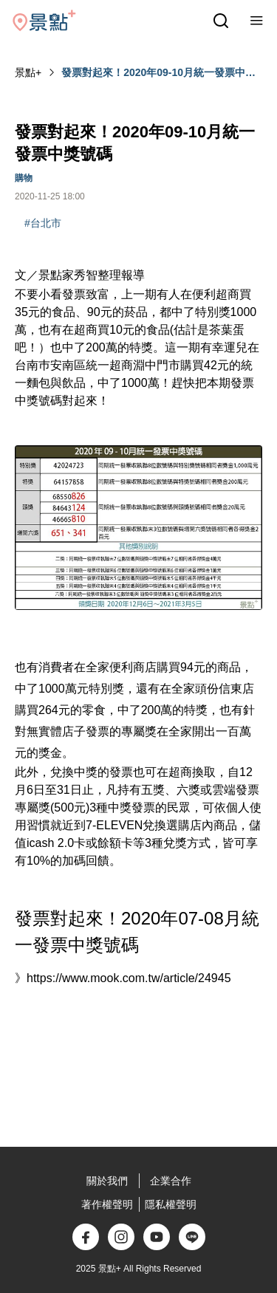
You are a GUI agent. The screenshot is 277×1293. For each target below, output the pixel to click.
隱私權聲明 (170, 1204)
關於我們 (107, 1181)
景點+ (28, 72)
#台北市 (42, 223)
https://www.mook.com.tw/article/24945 (129, 978)
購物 (24, 178)
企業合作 (170, 1181)
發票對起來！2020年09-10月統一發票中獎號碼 (158, 73)
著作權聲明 (107, 1204)
